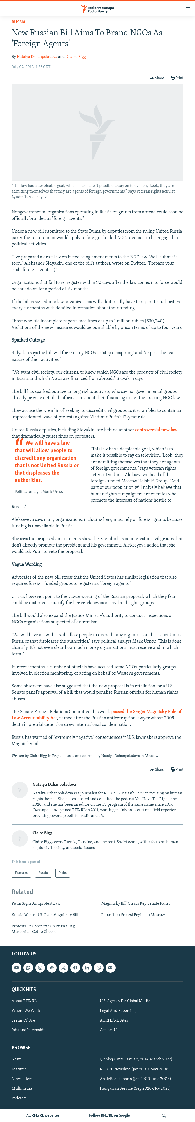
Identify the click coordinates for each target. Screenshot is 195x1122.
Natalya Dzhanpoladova (37, 57)
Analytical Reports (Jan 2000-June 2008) (135, 1079)
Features (19, 1069)
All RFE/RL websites (43, 1116)
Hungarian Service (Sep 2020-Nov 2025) (135, 1089)
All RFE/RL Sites (114, 1020)
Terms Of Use (23, 1020)
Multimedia (22, 1089)
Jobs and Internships (29, 1030)
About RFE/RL (24, 1001)
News (17, 1060)
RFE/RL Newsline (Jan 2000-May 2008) (135, 1069)
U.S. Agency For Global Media (125, 1001)
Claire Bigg (76, 57)
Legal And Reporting (118, 1011)
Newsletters (22, 1079)
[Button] (157, 78)
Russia (18, 22)
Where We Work (26, 1011)
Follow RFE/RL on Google (109, 1116)
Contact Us (109, 1030)
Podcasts (19, 1098)
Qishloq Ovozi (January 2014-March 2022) (136, 1060)
